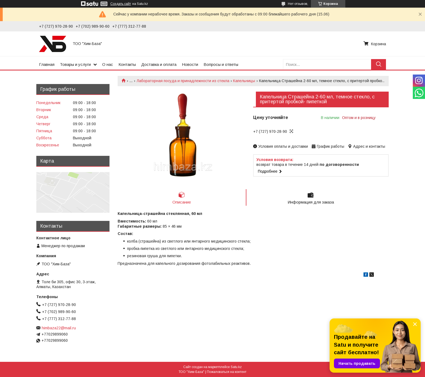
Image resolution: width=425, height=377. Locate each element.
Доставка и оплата (158, 64)
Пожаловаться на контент (226, 372)
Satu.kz (236, 367)
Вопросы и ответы (221, 64)
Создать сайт (120, 4)
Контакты (127, 64)
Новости (190, 64)
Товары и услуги (75, 64)
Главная (46, 64)
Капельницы (244, 81)
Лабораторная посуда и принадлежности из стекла (183, 81)
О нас (107, 64)
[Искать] (378, 64)
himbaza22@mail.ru (59, 328)
